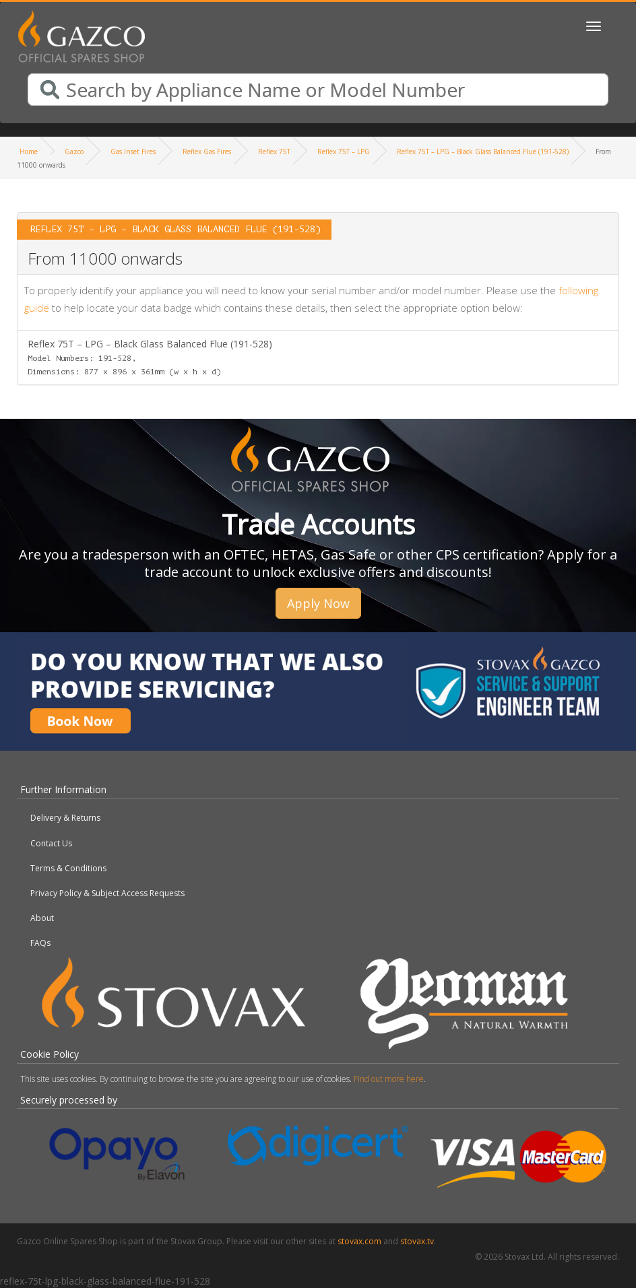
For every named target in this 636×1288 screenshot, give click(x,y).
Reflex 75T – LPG (343, 151)
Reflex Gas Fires (207, 151)
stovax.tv (417, 1241)
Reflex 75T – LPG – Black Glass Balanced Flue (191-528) (483, 151)
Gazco (74, 151)
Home (29, 151)
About (42, 918)
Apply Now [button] (318, 603)
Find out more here (389, 1079)
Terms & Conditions (68, 868)
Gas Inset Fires (133, 151)
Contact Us (51, 843)
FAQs (40, 943)
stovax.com (359, 1241)
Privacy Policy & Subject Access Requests (107, 893)
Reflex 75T (274, 151)
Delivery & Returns (65, 817)
